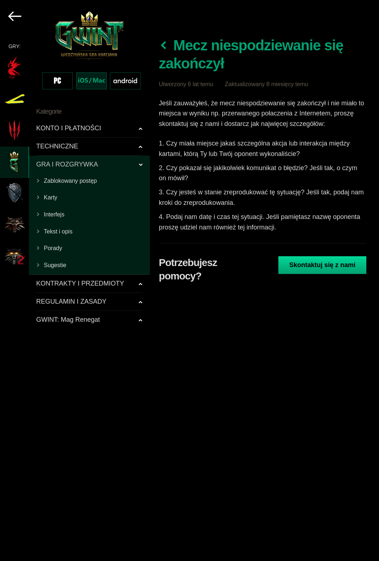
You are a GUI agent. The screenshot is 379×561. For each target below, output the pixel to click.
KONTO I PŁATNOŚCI (68, 128)
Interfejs (54, 214)
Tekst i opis (58, 231)
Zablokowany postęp (70, 181)
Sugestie (55, 265)
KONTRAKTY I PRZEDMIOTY (80, 283)
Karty (50, 197)
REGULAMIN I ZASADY (71, 301)
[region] (75, 280)
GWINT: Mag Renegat (68, 319)
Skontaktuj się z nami (322, 265)
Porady (53, 248)
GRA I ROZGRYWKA (67, 164)
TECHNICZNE (57, 146)
